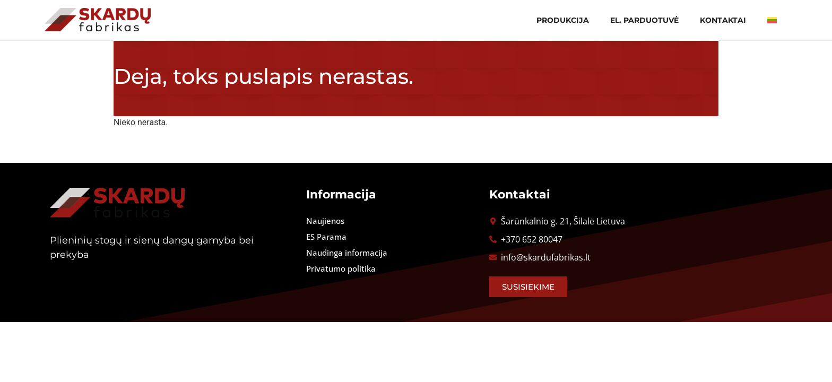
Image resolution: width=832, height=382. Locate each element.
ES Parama (326, 236)
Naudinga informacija (346, 252)
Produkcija (562, 20)
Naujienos (325, 220)
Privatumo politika (341, 268)
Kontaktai (723, 20)
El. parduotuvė (644, 20)
